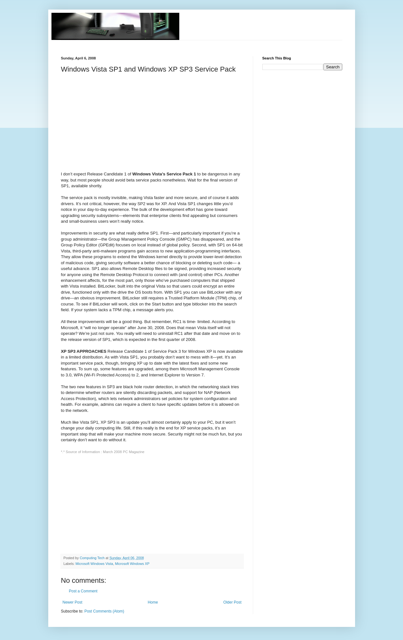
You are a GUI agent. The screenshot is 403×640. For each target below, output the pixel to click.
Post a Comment (83, 591)
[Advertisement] (177, 42)
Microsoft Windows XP (132, 564)
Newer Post (72, 602)
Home (153, 602)
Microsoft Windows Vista (94, 564)
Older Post (232, 602)
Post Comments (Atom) (104, 611)
